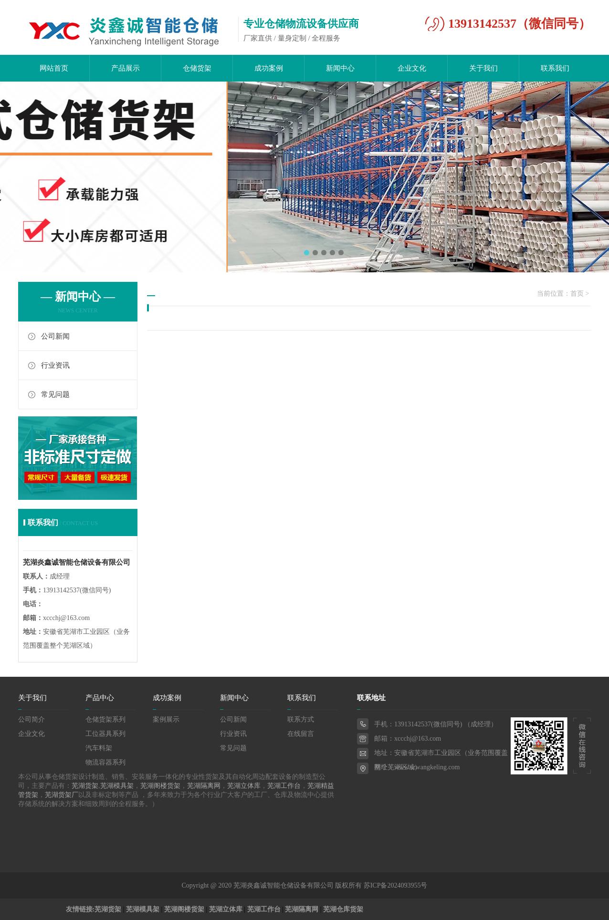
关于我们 (483, 68)
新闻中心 (340, 68)
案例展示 (166, 719)
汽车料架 (98, 748)
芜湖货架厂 (61, 794)
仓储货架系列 (105, 719)
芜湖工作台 (284, 785)
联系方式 (300, 719)
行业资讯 (55, 365)
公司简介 (31, 719)
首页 (577, 293)
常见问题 (55, 394)
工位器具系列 (105, 733)
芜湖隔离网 (203, 785)
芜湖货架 (85, 785)
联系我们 (555, 68)
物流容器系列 (105, 762)
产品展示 (125, 68)
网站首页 (54, 68)
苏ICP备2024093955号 (396, 885)
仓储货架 (197, 68)
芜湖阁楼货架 (160, 785)
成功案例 (268, 68)
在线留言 (300, 733)
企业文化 (412, 68)
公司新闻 (55, 336)
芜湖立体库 (244, 785)
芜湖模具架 (117, 785)
